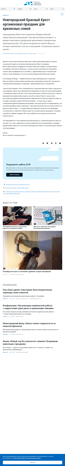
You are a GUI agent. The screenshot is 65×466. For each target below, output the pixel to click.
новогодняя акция (22, 188)
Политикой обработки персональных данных (27, 458)
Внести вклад (14, 175)
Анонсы (5, 316)
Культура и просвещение (17, 274)
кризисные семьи (11, 188)
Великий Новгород (11, 184)
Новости (5, 15)
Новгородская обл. (24, 184)
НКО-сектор (19, 334)
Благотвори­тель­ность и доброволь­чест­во (15, 53)
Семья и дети (32, 53)
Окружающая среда (22, 352)
